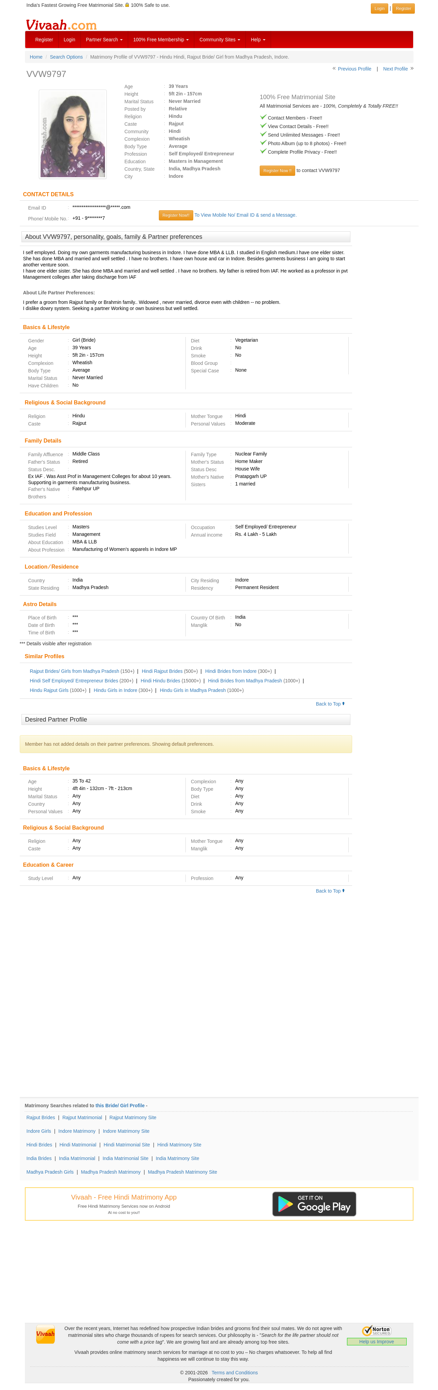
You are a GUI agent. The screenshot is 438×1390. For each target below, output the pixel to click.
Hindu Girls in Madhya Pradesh (193, 690)
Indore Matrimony (76, 1131)
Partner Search (104, 39)
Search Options (66, 57)
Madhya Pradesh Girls (50, 1172)
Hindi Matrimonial (77, 1144)
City (128, 176)
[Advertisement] (385, 335)
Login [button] (379, 8)
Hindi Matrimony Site (179, 1144)
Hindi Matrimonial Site (127, 1144)
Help (258, 39)
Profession (135, 154)
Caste (130, 124)
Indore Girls (39, 1131)
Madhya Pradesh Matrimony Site (182, 1172)
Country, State (139, 169)
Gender (36, 340)
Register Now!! (176, 215)
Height (131, 94)
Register (44, 39)
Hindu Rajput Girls (49, 690)
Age (128, 86)
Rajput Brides (41, 1117)
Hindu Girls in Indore (115, 690)
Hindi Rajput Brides (162, 671)
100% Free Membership (161, 39)
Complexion (137, 139)
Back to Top (330, 704)
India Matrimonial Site (126, 1158)
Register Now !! (277, 170)
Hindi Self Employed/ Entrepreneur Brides (74, 680)
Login (69, 39)
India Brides (39, 1158)
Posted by (135, 109)
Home (36, 57)
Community (136, 131)
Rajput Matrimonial (82, 1117)
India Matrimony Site (177, 1158)
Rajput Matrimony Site (132, 1117)
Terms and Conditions (235, 1372)
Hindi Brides (39, 1144)
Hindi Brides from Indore (231, 671)
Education (135, 161)
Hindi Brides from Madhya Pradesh (245, 680)
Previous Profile (355, 69)
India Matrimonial (77, 1158)
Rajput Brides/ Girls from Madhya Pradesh (74, 671)
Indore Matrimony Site (126, 1131)
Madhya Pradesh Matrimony (110, 1172)
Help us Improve (376, 1341)
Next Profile (395, 69)
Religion (133, 116)
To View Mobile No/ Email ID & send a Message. (245, 215)
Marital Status (139, 101)
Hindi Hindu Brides (160, 680)
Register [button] (403, 8)
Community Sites (219, 39)
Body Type (135, 146)
